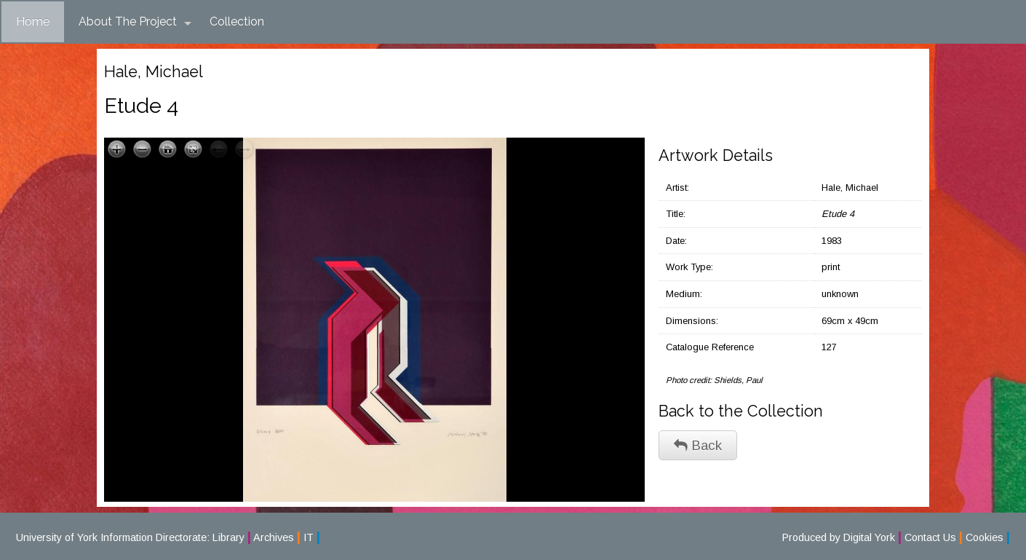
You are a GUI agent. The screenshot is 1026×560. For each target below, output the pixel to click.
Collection (237, 21)
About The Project (135, 22)
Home (32, 21)
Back (698, 445)
